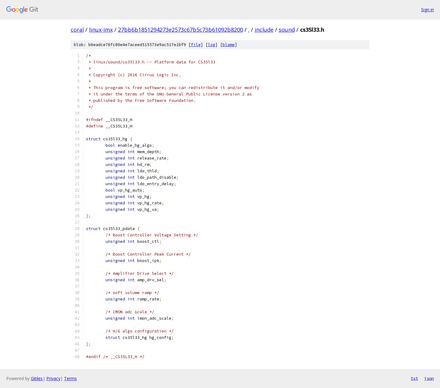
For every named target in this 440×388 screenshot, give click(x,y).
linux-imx (101, 29)
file (196, 44)
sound (287, 29)
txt (414, 378)
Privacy (53, 378)
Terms (70, 378)
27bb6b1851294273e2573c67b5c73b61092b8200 (180, 29)
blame (229, 44)
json (429, 378)
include (264, 29)
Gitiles (37, 378)
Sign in (427, 10)
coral (77, 29)
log (211, 44)
